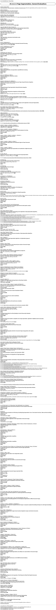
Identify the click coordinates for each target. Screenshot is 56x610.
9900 (7, 184)
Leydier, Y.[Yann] (3, 307)
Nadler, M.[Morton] (3, 9)
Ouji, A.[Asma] (9, 335)
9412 (21, 29)
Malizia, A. (10, 141)
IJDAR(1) (1, 114)
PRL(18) (1, 103)
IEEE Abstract (2, 270)
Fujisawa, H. (7, 594)
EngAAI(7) (2, 29)
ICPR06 (1, 360)
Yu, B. (5, 191)
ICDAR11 (2, 344)
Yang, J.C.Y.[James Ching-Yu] (5, 204)
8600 (23, 596)
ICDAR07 (2, 431)
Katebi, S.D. (7, 279)
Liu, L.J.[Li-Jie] (2, 491)
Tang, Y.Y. (5, 153)
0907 (4, 426)
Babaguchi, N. (10, 522)
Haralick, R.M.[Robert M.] (18, 284)
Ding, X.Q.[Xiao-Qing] (26, 446)
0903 (4, 374)
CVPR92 (1, 48)
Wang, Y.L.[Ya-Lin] (3, 284)
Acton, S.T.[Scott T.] (14, 568)
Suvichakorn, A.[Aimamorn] (5, 528)
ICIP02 (1, 552)
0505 (6, 326)
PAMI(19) (2, 83)
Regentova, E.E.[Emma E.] (18, 254)
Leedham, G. (2, 497)
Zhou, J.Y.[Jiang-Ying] (10, 14)
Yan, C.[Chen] (7, 497)
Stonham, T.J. (6, 68)
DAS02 (1, 143)
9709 (6, 482)
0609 (4, 361)
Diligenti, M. (2, 273)
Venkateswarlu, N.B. (4, 52)
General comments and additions (6, 606)
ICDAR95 (2, 548)
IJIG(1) (1, 251)
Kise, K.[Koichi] (3, 106)
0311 (4, 443)
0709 (6, 310)
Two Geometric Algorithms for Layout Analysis (12, 365)
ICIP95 (1, 38)
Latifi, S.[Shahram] (10, 254)
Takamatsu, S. (10, 515)
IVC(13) (1, 54)
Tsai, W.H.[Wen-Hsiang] (15, 204)
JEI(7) (1, 173)
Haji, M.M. (2, 279)
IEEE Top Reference (3, 61)
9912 (8, 235)
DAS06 (1, 355)
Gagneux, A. (9, 485)
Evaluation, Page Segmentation (15, 214)
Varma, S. (7, 503)
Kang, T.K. (14, 27)
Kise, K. (1, 509)
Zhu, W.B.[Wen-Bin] (19, 405)
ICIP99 (1, 183)
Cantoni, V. (2, 125)
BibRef (16, 13)
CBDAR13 (2, 407)
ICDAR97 (4, 115)
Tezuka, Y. (15, 522)
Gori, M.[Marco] (20, 266)
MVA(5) (1, 44)
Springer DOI (2, 144)
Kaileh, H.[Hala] (11, 323)
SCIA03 (3, 475)
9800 (17, 114)
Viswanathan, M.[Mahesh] (19, 371)
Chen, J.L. (2, 101)
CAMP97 (2, 127)
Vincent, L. (8, 589)
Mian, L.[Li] (26, 497)
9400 (7, 592)
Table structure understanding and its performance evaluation (14, 305)
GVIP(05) (2, 281)
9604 (12, 97)
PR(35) (1, 131)
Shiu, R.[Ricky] (9, 249)
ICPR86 (1, 596)
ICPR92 (1, 70)
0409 (4, 320)
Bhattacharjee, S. (7, 42)
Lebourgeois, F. (3, 417)
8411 (18, 13)
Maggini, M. (10, 273)
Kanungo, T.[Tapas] (9, 210)
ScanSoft (5, 220)
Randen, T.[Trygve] (3, 580)
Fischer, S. (2, 585)
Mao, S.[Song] (2, 210)
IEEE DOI (2, 39)
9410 (4, 78)
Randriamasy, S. (3, 589)
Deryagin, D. (2, 411)
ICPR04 (1, 319)
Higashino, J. (2, 594)
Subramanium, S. (18, 546)
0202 (6, 132)
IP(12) (1, 245)
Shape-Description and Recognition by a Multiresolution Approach (15, 123)
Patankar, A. (11, 503)
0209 (8, 506)
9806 (43, 110)
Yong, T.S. (10, 27)
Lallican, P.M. (13, 540)
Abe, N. (4, 574)
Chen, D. (11, 260)
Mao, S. (1, 237)
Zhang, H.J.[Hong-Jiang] (12, 562)
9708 (10, 115)
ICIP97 (1, 167)
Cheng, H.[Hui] (3, 550)
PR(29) (1, 33)
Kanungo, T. (6, 237)
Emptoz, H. (6, 329)
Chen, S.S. (5, 58)
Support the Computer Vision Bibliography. (16, 608)
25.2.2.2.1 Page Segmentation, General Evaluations (28, 4)
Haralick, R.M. (24, 546)
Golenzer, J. (2, 540)
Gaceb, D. (11, 417)
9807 (15, 173)
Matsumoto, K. (9, 509)
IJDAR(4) (1, 226)
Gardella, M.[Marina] (4, 398)
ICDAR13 (2, 413)
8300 (10, 600)
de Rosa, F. (14, 141)
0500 (9, 282)
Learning (2, 271)
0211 (4, 297)
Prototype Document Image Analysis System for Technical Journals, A (16, 221)
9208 (4, 71)
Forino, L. (5, 135)
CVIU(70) (2, 108)
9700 (11, 127)
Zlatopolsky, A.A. (3, 22)
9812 (4, 162)
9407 (18, 25)
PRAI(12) (2, 155)
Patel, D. (1, 63)
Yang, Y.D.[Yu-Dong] (3, 562)
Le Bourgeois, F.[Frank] (11, 307)
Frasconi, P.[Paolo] (13, 266)
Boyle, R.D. (10, 52)
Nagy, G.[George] (3, 371)
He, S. (1, 574)
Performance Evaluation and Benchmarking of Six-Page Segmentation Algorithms (18, 222)
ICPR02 (1, 296)
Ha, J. (14, 546)
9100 (11, 21)
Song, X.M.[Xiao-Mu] (14, 491)
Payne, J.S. (2, 74)
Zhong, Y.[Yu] (9, 31)
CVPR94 (1, 591)
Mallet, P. (13, 485)
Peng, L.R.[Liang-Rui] (4, 446)
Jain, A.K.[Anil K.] (3, 31)
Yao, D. (18, 260)
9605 (6, 34)
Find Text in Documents (4, 603)
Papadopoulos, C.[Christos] (32, 423)
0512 (6, 263)
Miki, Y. (4, 509)
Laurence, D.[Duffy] (3, 479)
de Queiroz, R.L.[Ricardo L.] (5, 181)
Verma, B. (8, 556)
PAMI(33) (2, 388)
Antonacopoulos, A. (3, 429)
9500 (21, 548)
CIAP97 (1, 481)
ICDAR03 (2, 442)
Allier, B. (1, 329)
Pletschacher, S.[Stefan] (16, 423)
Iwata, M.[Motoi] (15, 106)
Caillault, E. (2, 534)
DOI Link (1, 109)
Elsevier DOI (2, 13)
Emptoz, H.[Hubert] (18, 307)
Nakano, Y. (12, 594)
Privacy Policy (11, 0)
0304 (6, 270)
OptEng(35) (2, 65)
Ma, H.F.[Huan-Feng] (4, 458)
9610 (47, 61)
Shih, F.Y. (1, 58)
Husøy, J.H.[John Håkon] (13, 580)
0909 (6, 395)
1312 (4, 414)
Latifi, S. (7, 260)
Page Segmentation (3, 7)
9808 (17, 121)
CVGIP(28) (2, 11)
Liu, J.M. (1, 153)
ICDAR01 (2, 275)
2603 (4, 401)
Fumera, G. (2, 452)
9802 (17, 103)
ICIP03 (1, 472)
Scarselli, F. (15, 273)
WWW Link (2, 89)
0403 (4, 49)
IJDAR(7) (1, 262)
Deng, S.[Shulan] (3, 254)
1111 (4, 345)
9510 (4, 39)
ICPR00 (1, 239)
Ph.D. (1, 97)
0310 (4, 150)
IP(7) (1, 161)
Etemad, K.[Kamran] (4, 95)
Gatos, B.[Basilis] (14, 392)
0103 (4, 213)
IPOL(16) (1, 400)
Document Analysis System (8, 364)
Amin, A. (5, 585)
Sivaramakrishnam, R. (4, 546)
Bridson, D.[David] (23, 423)
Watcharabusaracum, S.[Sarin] (16, 528)
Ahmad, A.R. (13, 534)
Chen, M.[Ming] (11, 446)
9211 (31, 17)
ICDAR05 (2, 314)
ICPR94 (1, 77)
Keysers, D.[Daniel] (10, 348)
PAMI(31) (2, 373)
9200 (14, 44)
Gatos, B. (9, 429)
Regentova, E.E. (3, 260)
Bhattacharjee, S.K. (7, 46)
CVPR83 (1, 600)
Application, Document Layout (20, 7)
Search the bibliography (4, 608)
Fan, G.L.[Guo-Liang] (22, 491)
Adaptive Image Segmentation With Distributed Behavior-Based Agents (16, 157)
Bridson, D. (13, 429)
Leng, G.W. (2, 27)
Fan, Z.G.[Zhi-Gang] (9, 550)
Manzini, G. (11, 118)
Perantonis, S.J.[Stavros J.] (21, 392)
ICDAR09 (2, 425)
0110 (6, 257)
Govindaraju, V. (16, 503)
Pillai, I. (6, 452)
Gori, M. (6, 273)
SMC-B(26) (2, 60)
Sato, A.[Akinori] (9, 106)
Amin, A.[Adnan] (3, 249)
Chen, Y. (12, 46)
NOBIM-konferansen (6, 582)
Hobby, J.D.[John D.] (3, 112)
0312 (6, 473)
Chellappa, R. (13, 81)
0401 (6, 55)
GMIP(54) (2, 17)
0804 (4, 351)
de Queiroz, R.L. (3, 159)
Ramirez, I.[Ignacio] (11, 398)
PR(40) (1, 309)
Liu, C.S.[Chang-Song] (18, 446)
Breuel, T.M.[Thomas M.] (18, 348)
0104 (15, 251)
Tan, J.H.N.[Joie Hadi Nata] (18, 497)
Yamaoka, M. (5, 522)
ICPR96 (1, 518)
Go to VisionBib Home (4, 0)
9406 (9, 583)
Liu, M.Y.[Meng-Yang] (4, 405)
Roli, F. (9, 452)
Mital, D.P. (6, 27)
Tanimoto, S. (15, 129)
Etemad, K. (2, 81)
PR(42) (1, 338)
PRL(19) (1, 121)
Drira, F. (7, 417)
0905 (6, 339)
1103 (4, 389)
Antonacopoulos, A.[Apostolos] (5, 186)
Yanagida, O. (5, 515)
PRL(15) (1, 25)
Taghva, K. (15, 260)
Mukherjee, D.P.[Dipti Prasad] (5, 568)
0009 (4, 240)
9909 (4, 138)
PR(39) (1, 286)
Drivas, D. (11, 585)
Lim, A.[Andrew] (26, 405)
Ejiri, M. (15, 594)
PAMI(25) (2, 268)
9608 (17, 65)
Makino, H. (2, 598)
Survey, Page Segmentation (9, 13)
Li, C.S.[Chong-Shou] (11, 405)
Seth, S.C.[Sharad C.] (10, 371)
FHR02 (1, 505)
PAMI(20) (2, 193)
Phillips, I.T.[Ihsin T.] (10, 284)
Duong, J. (14, 417)
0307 (4, 246)
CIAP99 (1, 137)
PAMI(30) (2, 350)
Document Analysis (11, 7)
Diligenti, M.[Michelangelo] (5, 266)
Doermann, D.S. (7, 81)
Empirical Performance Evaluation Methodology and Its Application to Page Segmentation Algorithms (21, 110)
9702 (4, 84)
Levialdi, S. (6, 129)
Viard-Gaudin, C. (8, 534)
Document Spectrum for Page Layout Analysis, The (12, 217)
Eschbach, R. (8, 170)
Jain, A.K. (2, 42)
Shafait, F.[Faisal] (3, 348)
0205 (6, 227)
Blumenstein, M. (3, 556)
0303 (6, 144)
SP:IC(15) (2, 206)
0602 (6, 356)
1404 (6, 408)
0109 (4, 276)
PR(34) (1, 256)
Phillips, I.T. (10, 546)
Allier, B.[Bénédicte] (3, 464)
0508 (4, 315)
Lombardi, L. (6, 118)
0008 (6, 207)
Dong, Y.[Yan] (8, 491)
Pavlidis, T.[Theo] (3, 14)
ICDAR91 (2, 21)
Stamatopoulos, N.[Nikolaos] (5, 392)
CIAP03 (1, 149)
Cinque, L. (2, 118)
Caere (5, 218)
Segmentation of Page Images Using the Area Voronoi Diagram (15, 216)
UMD (1, 88)
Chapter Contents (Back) (4, 6)
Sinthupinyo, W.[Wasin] (26, 528)
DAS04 (1, 325)
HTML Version (2, 282)
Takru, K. (11, 497)
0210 (4, 553)
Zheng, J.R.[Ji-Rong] (33, 446)
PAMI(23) (2, 212)
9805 (4, 194)
